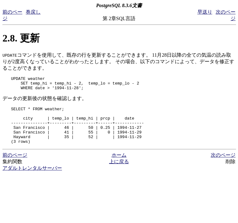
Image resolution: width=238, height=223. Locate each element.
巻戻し (33, 12)
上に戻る (119, 171)
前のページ (14, 165)
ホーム (119, 165)
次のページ (223, 165)
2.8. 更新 (21, 38)
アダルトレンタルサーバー (32, 178)
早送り (204, 12)
